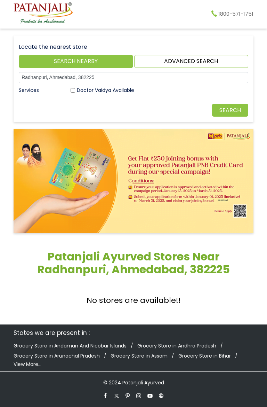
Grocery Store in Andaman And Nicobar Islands (70, 346)
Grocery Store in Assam (139, 356)
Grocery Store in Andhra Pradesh (176, 346)
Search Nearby (76, 61)
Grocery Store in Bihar (204, 356)
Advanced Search (191, 61)
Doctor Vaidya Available (105, 90)
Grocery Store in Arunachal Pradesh (57, 356)
